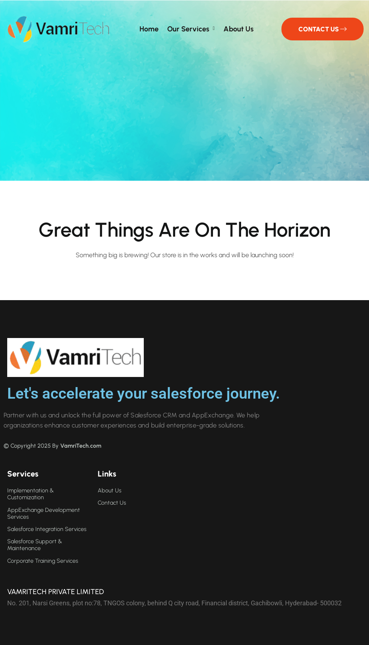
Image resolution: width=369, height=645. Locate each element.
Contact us (112, 502)
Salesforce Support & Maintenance (34, 545)
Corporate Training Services (42, 560)
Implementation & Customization (30, 494)
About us (238, 29)
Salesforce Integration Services (46, 529)
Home (149, 29)
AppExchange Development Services (43, 513)
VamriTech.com (80, 445)
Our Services (188, 29)
